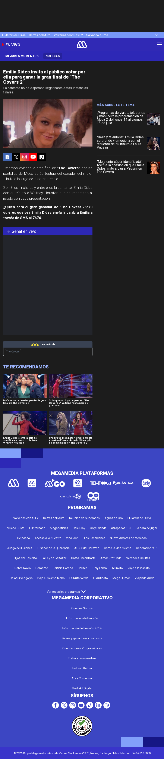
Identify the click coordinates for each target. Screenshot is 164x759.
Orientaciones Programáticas (82, 648)
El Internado (37, 528)
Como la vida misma (117, 548)
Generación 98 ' (146, 548)
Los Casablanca (94, 538)
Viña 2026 (72, 538)
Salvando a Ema (97, 35)
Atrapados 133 (121, 528)
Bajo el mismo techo (51, 578)
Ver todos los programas (66, 591)
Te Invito (117, 568)
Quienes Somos (82, 608)
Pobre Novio (23, 568)
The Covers (13, 351)
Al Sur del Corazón (86, 548)
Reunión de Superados (84, 518)
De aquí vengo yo (21, 578)
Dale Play (79, 528)
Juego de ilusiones (19, 548)
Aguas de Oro (113, 518)
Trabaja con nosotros (82, 658)
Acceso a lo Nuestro (48, 538)
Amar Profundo (111, 558)
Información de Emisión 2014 (82, 628)
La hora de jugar (146, 528)
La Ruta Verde (78, 578)
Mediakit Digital (82, 688)
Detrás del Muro (39, 35)
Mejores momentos (22, 56)
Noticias (52, 56)
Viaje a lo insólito (138, 568)
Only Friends (98, 528)
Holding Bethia (82, 668)
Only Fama (99, 568)
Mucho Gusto (16, 528)
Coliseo (83, 568)
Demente (41, 568)
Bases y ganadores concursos (82, 638)
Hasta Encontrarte (83, 558)
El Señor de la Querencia (53, 548)
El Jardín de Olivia (14, 35)
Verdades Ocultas (138, 558)
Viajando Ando (144, 578)
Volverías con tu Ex (25, 518)
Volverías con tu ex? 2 (68, 35)
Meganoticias (59, 528)
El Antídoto (100, 578)
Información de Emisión (82, 618)
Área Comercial (82, 678)
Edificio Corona (63, 568)
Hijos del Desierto (25, 558)
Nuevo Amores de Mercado (128, 538)
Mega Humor (121, 578)
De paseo (23, 538)
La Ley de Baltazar (54, 558)
